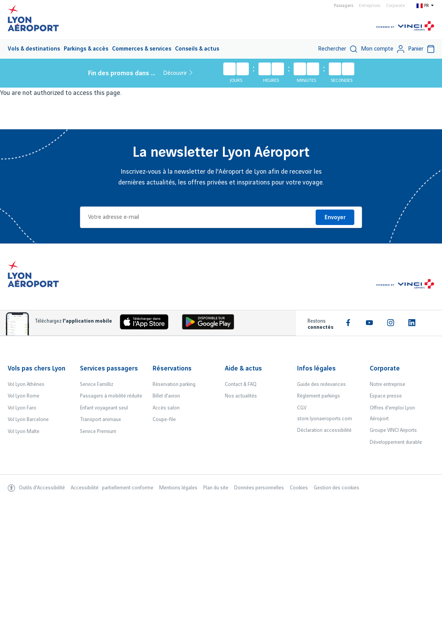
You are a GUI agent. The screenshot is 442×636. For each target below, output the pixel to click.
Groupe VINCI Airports (393, 430)
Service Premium (98, 431)
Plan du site (215, 488)
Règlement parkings (318, 396)
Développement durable (396, 442)
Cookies (299, 488)
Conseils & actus (197, 49)
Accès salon (166, 408)
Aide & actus (243, 368)
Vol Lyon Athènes (26, 384)
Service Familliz (96, 384)
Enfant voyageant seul (104, 408)
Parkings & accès (86, 49)
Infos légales (316, 368)
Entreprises (369, 5)
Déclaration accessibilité (324, 430)
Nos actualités (241, 396)
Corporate (395, 5)
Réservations (172, 368)
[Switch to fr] (425, 5)
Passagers (343, 5)
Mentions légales (178, 488)
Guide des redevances (321, 384)
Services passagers (109, 368)
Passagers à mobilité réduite (111, 396)
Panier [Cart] (421, 49)
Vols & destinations (34, 49)
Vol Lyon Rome (23, 396)
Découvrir (177, 72)
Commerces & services (141, 49)
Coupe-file (164, 419)
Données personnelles (259, 488)
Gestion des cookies (336, 488)
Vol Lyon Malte (23, 431)
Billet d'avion (166, 396)
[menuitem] (34, 48)
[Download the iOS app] (141, 323)
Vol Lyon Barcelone (28, 419)
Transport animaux (100, 419)
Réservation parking (174, 384)
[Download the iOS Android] (205, 323)
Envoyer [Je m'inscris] (335, 218)
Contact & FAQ (241, 384)
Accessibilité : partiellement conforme (112, 488)
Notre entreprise (387, 384)
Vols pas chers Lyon (36, 368)
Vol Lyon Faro (22, 408)
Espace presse (386, 396)
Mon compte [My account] (382, 49)
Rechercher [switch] (337, 49)
